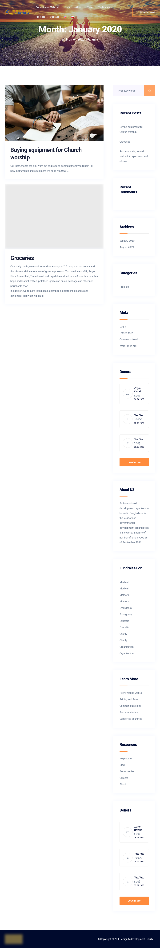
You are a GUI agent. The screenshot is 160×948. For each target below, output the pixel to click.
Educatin (124, 620)
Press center (127, 771)
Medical (124, 582)
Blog (122, 764)
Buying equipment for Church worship (131, 129)
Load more (134, 462)
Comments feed (129, 339)
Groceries (22, 258)
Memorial (125, 594)
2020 (80, 39)
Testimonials (105, 7)
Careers (124, 777)
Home (67, 7)
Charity (123, 633)
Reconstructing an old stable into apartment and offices (134, 156)
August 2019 (127, 247)
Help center (126, 758)
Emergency (126, 607)
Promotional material (47, 7)
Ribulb (149, 939)
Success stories (129, 712)
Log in (123, 326)
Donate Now (145, 12)
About (78, 7)
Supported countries (131, 718)
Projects (40, 16)
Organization (127, 646)
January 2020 (127, 240)
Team (90, 7)
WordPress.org (128, 346)
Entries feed (126, 333)
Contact (54, 16)
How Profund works (131, 692)
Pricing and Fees (129, 699)
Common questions (130, 705)
